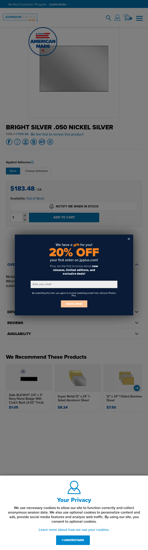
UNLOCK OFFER (74, 304)
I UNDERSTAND (73, 540)
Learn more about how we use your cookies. (74, 529)
